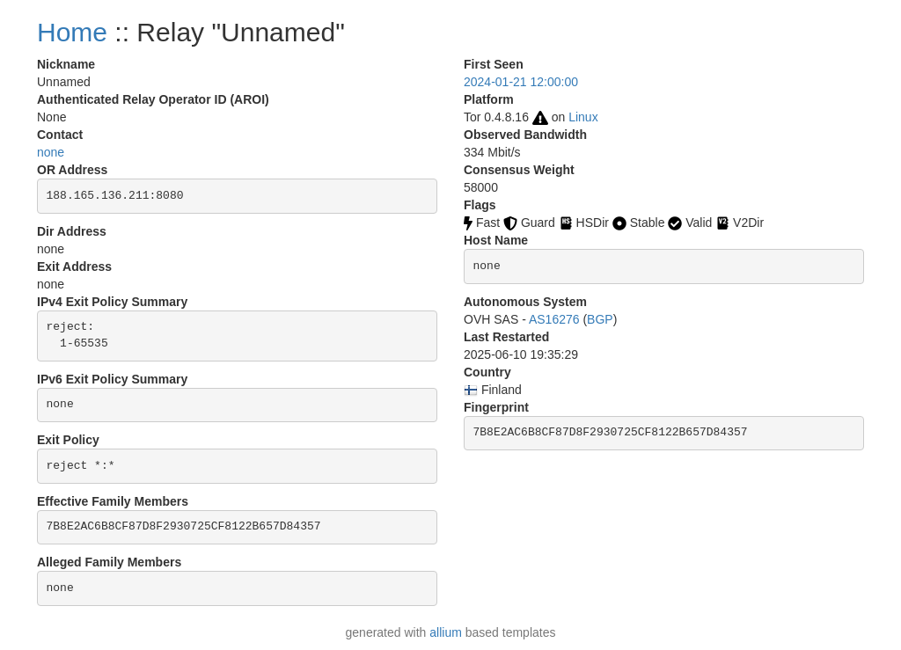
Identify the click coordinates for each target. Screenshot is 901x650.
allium (445, 632)
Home (72, 32)
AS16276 (554, 319)
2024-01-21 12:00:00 (521, 82)
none (50, 152)
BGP (600, 319)
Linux (582, 117)
